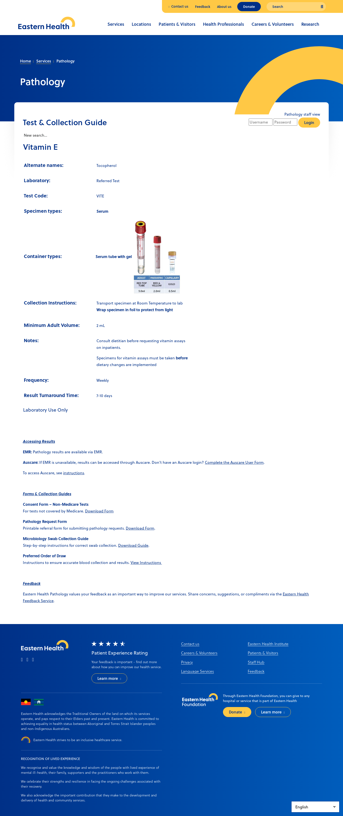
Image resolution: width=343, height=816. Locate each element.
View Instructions (146, 562)
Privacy (187, 662)
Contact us (179, 6)
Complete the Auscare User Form (234, 462)
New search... (35, 135)
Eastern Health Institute (268, 643)
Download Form (99, 511)
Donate (249, 6)
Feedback (202, 6)
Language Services (197, 671)
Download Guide (133, 545)
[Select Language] (315, 807)
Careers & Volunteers (273, 24)
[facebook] (22, 660)
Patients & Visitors (177, 24)
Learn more (107, 678)
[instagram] (27, 660)
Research (310, 24)
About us (224, 6)
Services (115, 24)
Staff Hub (256, 662)
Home (25, 61)
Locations (141, 24)
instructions (73, 472)
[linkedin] (33, 660)
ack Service (44, 600)
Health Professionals (223, 24)
